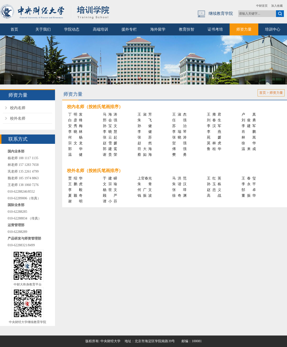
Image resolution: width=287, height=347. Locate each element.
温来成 (249, 149)
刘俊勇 (249, 120)
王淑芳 (145, 114)
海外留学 (158, 29)
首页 (14, 29)
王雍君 (214, 114)
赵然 (145, 143)
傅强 (179, 149)
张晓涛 (179, 137)
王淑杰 (179, 114)
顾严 (110, 195)
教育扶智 (186, 29)
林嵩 (249, 137)
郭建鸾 (110, 149)
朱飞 (145, 120)
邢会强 (110, 120)
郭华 (75, 149)
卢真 (249, 114)
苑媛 (214, 137)
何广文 (145, 190)
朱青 (145, 184)
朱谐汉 (179, 184)
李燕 (214, 132)
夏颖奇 (75, 195)
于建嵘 (110, 178)
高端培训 (100, 29)
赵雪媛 (110, 143)
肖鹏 (249, 132)
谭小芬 (110, 201)
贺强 (179, 143)
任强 (179, 120)
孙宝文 (110, 126)
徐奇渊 (179, 195)
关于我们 (43, 29)
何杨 (75, 137)
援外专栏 (129, 29)
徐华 (249, 143)
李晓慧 (110, 132)
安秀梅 (75, 126)
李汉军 (214, 126)
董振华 (249, 195)
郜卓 (249, 190)
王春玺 (249, 178)
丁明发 (75, 114)
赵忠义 (214, 190)
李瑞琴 (179, 132)
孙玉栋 (214, 184)
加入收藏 (277, 5)
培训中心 (272, 29)
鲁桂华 (214, 149)
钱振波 (145, 195)
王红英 (214, 178)
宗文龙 (75, 143)
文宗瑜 (110, 184)
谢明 (75, 201)
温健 (75, 155)
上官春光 (145, 178)
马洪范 (179, 178)
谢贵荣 (110, 155)
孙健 (145, 126)
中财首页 (262, 5)
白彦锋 (75, 120)
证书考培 (215, 29)
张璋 (179, 190)
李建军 (249, 126)
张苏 (145, 137)
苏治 (179, 126)
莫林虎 (214, 143)
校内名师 (17, 108)
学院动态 (71, 29)
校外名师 (17, 118)
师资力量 (244, 29)
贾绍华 (75, 178)
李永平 (249, 184)
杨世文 (110, 190)
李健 (145, 132)
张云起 (110, 137)
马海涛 (110, 114)
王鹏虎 (75, 184)
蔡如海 (145, 155)
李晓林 (75, 132)
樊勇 (179, 155)
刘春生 (214, 120)
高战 (214, 195)
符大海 (145, 149)
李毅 (75, 190)
